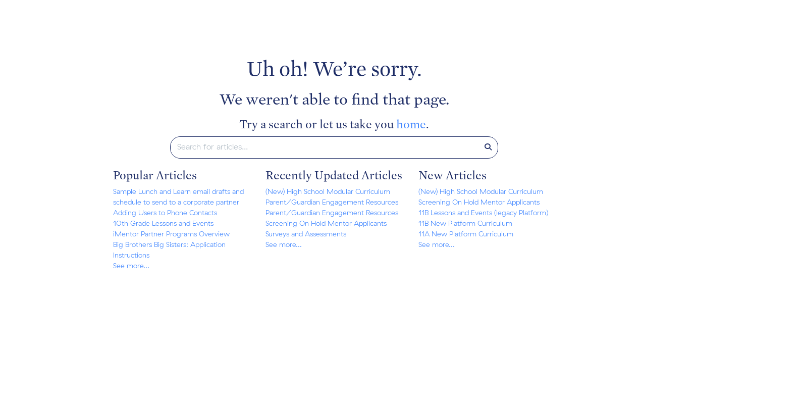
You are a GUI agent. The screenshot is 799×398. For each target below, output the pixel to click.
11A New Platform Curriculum (465, 234)
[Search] (488, 147)
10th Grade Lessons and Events (163, 223)
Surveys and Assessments (305, 234)
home (411, 124)
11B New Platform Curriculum (465, 223)
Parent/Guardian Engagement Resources (331, 202)
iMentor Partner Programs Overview (171, 234)
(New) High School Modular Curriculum (327, 191)
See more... (131, 266)
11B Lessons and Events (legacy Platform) (483, 213)
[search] (325, 147)
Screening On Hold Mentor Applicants (326, 223)
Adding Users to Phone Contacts (165, 213)
